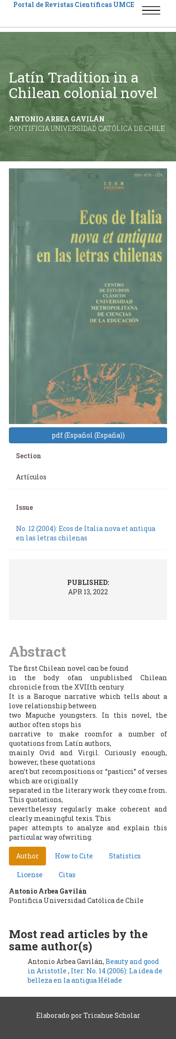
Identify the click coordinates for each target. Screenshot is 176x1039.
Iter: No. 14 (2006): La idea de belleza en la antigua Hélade (95, 975)
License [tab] (30, 874)
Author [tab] (27, 855)
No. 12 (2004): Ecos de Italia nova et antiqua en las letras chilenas (85, 533)
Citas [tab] (67, 874)
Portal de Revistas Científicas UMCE (73, 4)
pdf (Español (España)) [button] (88, 435)
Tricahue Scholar (112, 1015)
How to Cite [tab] (74, 855)
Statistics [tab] (125, 855)
